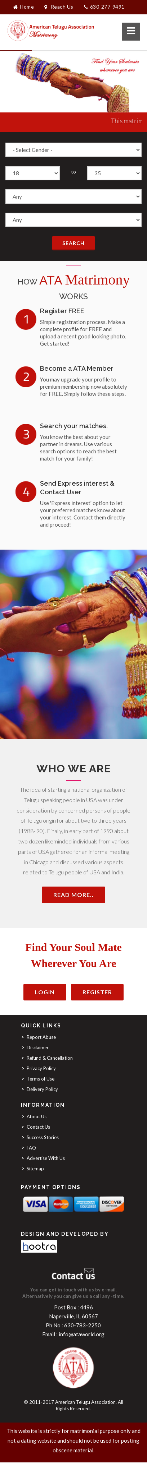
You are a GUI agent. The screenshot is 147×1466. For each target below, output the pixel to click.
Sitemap (35, 1168)
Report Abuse (41, 1037)
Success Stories (43, 1137)
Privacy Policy (41, 1068)
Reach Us (59, 7)
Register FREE (62, 311)
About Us (36, 1116)
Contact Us (38, 1127)
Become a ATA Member (76, 368)
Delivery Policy (42, 1089)
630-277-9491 (104, 7)
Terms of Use (40, 1079)
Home (23, 7)
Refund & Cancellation (50, 1058)
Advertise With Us (46, 1158)
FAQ (31, 1148)
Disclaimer (38, 1047)
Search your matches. (74, 426)
